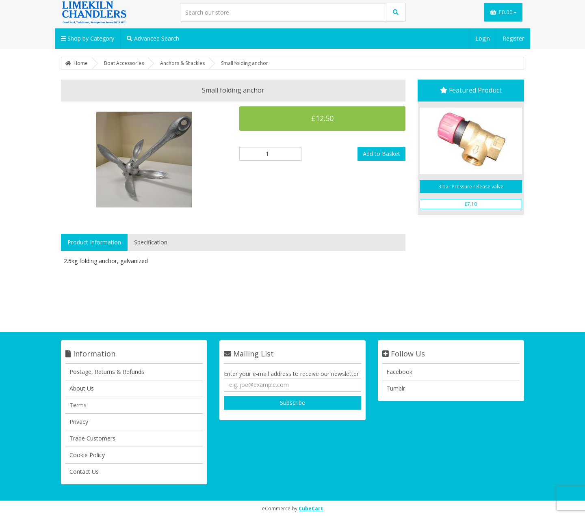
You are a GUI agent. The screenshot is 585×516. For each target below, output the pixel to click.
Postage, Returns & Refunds (106, 372)
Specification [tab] (150, 242)
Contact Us (84, 471)
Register (513, 38)
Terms (78, 405)
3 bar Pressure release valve (470, 186)
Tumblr (395, 388)
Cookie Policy (87, 455)
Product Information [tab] (94, 242)
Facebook (399, 372)
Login (482, 38)
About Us (81, 388)
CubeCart (311, 508)
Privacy (78, 421)
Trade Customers (92, 438)
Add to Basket (381, 154)
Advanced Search (153, 38)
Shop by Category (87, 38)
